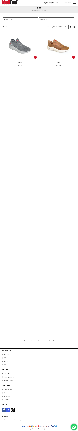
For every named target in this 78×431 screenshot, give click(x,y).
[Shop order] (10, 27)
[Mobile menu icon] (74, 2)
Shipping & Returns (9, 377)
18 (49, 340)
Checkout (6, 400)
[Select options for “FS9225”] (35, 57)
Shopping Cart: (52, 3)
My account (7, 396)
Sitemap (6, 361)
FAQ (5, 358)
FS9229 (58, 62)
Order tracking (8, 389)
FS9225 (20, 62)
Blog (5, 365)
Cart (5, 393)
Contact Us (7, 373)
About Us (6, 354)
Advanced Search (8, 380)
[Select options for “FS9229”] (73, 57)
